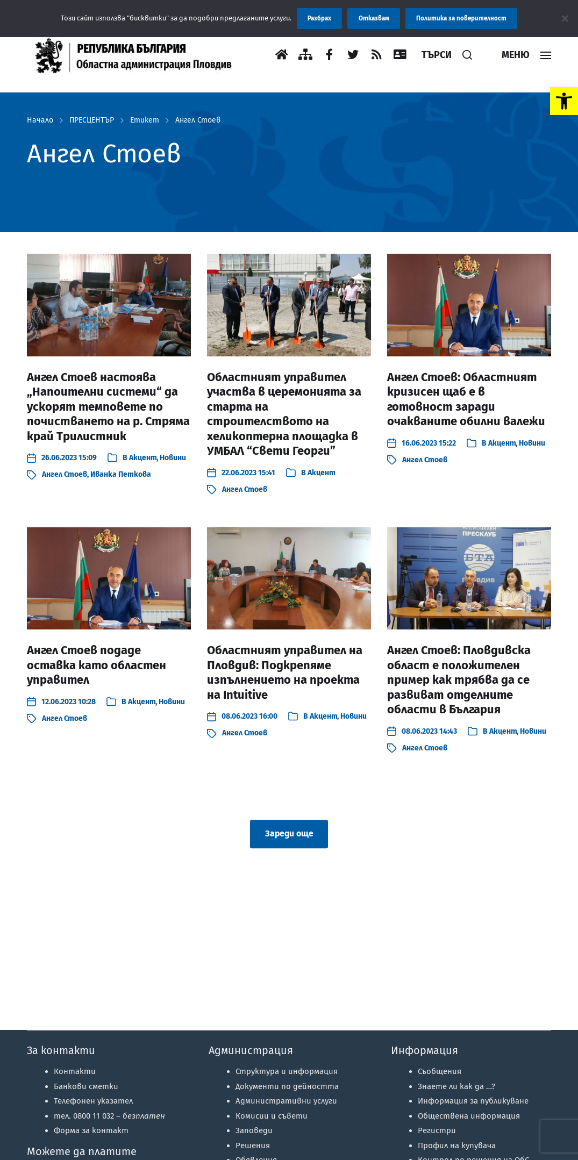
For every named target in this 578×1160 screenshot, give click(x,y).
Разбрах (319, 18)
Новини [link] (173, 457)
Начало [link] (40, 120)
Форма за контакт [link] (91, 1130)
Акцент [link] (142, 457)
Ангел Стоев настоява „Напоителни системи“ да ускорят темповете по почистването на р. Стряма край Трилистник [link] (108, 406)
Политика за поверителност (461, 18)
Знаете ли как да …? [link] (456, 1086)
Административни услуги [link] (286, 1101)
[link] (564, 101)
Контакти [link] (75, 1071)
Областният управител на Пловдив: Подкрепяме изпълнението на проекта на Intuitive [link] (284, 672)
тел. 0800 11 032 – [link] (109, 1116)
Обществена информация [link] (469, 1116)
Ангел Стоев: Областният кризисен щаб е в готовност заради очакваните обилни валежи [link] (466, 399)
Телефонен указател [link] (93, 1101)
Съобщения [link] (439, 1071)
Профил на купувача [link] (457, 1145)
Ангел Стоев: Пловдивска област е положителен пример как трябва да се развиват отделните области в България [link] (459, 680)
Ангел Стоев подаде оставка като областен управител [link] (96, 665)
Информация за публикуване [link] (473, 1101)
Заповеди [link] (254, 1130)
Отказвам (374, 18)
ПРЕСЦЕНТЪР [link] (91, 120)
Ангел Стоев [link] (197, 120)
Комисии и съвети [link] (272, 1116)
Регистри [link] (437, 1130)
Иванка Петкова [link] (120, 474)
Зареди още (289, 834)
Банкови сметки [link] (86, 1086)
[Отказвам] (564, 18)
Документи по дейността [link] (287, 1086)
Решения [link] (253, 1145)
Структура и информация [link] (287, 1071)
